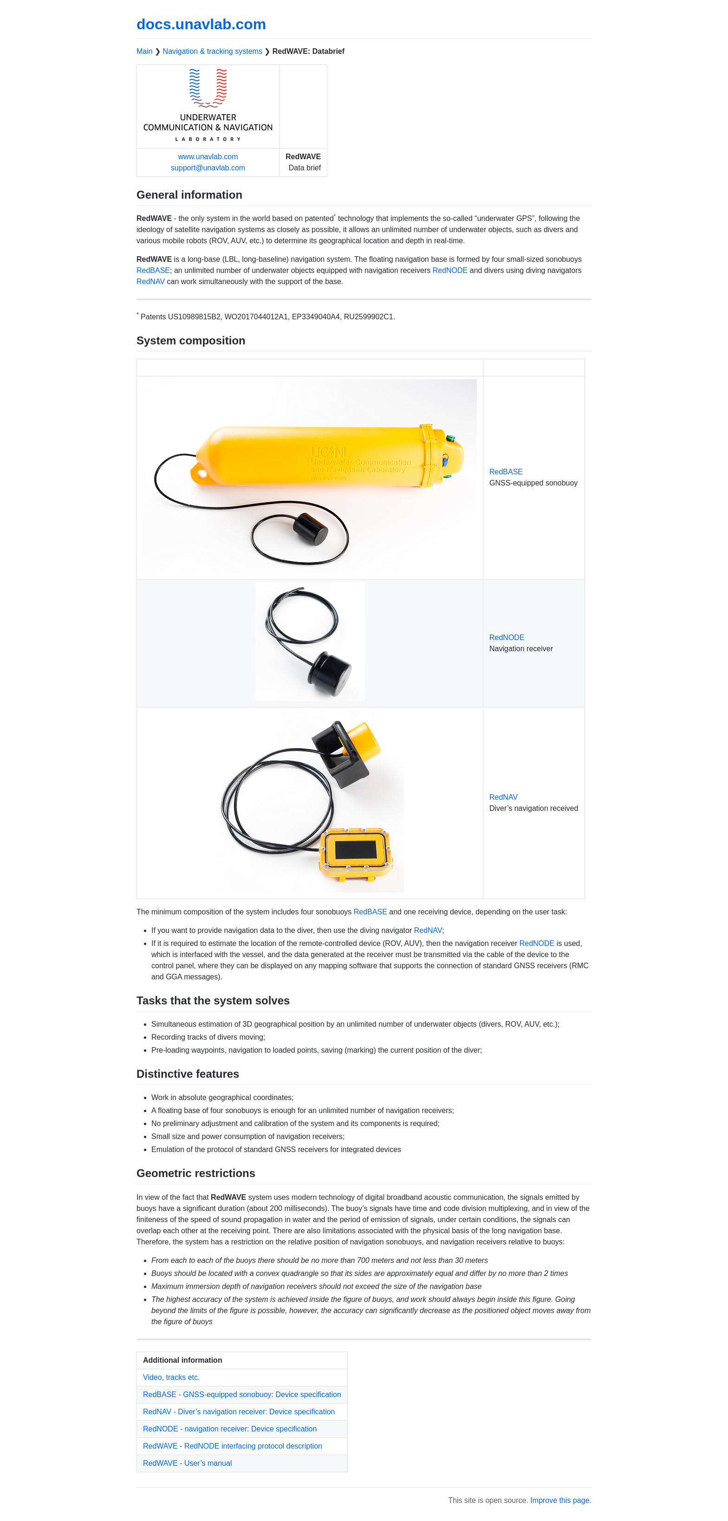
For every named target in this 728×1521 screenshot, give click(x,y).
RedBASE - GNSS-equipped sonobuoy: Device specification (242, 1394)
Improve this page (559, 1500)
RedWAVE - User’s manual (187, 1463)
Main (144, 51)
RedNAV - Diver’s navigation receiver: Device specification (239, 1412)
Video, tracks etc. (171, 1377)
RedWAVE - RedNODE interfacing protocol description (232, 1446)
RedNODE (450, 270)
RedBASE (153, 270)
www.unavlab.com (208, 157)
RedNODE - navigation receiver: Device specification (230, 1429)
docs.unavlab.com (201, 24)
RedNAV (150, 281)
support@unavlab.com (208, 168)
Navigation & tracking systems (212, 51)
